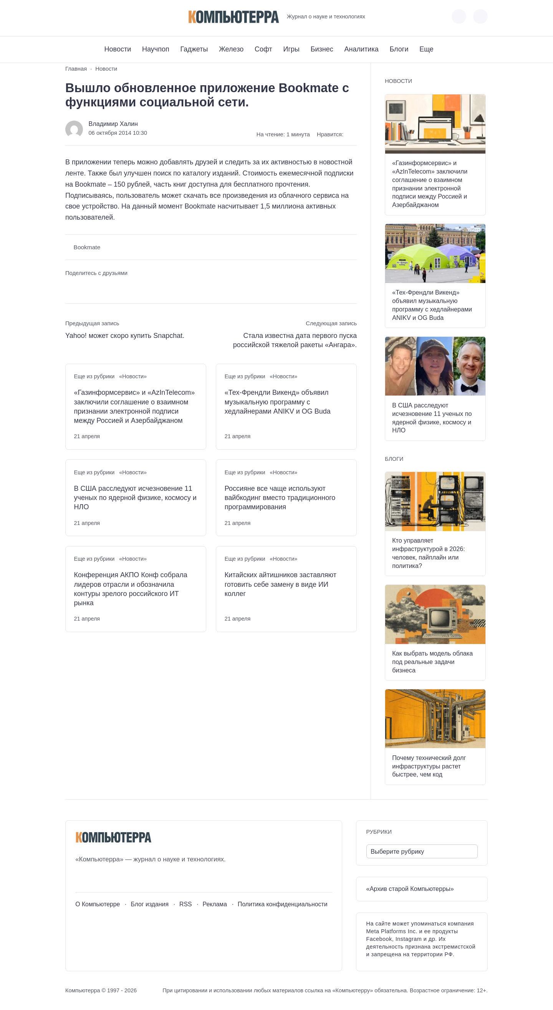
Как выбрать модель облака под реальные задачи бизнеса (432, 662)
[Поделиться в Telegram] (85, 287)
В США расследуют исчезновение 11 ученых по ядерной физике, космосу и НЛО (135, 498)
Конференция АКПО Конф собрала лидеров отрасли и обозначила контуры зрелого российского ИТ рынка (130, 589)
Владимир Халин (113, 123)
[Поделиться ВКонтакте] (70, 287)
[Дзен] (113, 16)
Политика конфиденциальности (283, 904)
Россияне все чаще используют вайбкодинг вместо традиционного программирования (280, 498)
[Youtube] (85, 16)
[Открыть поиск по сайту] (480, 16)
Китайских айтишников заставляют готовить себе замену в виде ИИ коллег (280, 584)
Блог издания (150, 904)
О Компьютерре (97, 904)
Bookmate (87, 247)
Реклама (215, 904)
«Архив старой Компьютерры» (410, 888)
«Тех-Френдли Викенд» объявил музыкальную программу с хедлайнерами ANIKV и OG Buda (278, 402)
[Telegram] (99, 16)
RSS (185, 904)
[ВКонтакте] (70, 16)
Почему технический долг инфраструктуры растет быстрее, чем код (429, 766)
